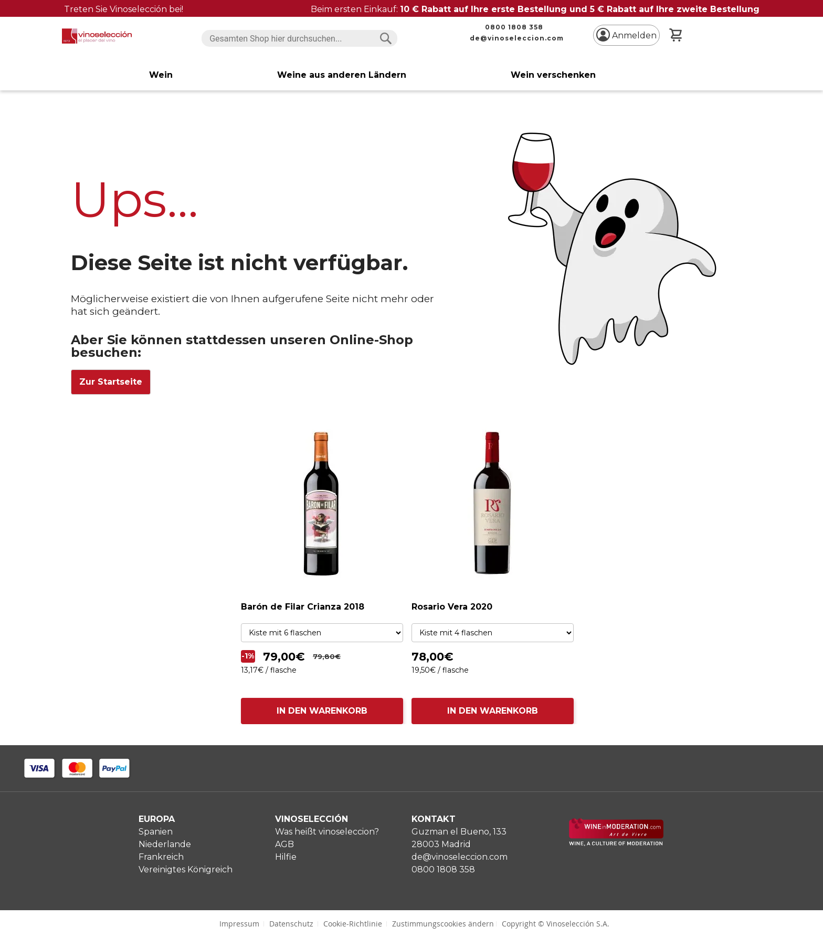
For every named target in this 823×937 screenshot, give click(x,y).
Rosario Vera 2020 (452, 607)
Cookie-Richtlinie (352, 924)
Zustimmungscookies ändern (443, 924)
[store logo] (97, 36)
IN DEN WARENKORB (322, 711)
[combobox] (299, 38)
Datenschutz (291, 924)
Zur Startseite (110, 382)
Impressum (239, 924)
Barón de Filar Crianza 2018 (302, 607)
